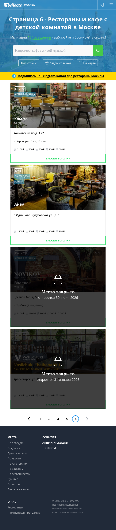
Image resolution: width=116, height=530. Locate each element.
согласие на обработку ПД (70, 512)
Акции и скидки (55, 442)
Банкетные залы (18, 489)
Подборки (14, 448)
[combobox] (58, 50)
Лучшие (13, 479)
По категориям (17, 463)
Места (12, 437)
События (49, 437)
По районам (15, 468)
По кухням (14, 458)
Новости (49, 448)
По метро (14, 484)
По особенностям (19, 474)
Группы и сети (17, 453)
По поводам (15, 443)
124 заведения (39, 37)
